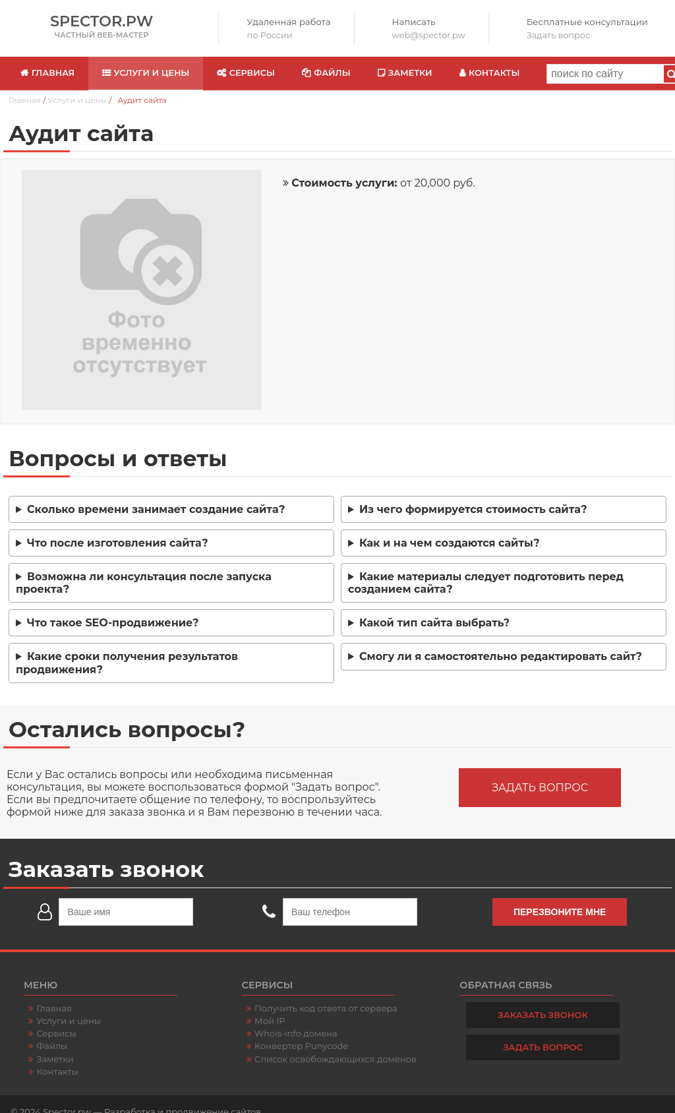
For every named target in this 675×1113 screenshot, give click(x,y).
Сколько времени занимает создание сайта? (156, 509)
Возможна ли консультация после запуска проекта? (144, 582)
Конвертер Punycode (301, 1045)
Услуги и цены (152, 73)
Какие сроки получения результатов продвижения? (127, 662)
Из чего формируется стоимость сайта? (473, 509)
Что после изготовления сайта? (117, 543)
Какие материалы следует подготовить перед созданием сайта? (486, 582)
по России (270, 35)
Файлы (332, 73)
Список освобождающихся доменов (335, 1059)
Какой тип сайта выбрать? (434, 623)
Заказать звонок (543, 1014)
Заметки (410, 73)
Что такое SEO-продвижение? (112, 623)
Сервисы (252, 73)
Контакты (494, 73)
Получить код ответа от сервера (325, 1008)
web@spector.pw (428, 35)
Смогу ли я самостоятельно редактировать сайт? (500, 656)
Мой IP (269, 1020)
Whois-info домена (295, 1033)
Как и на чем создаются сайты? (449, 543)
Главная (53, 73)
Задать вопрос (558, 35)
